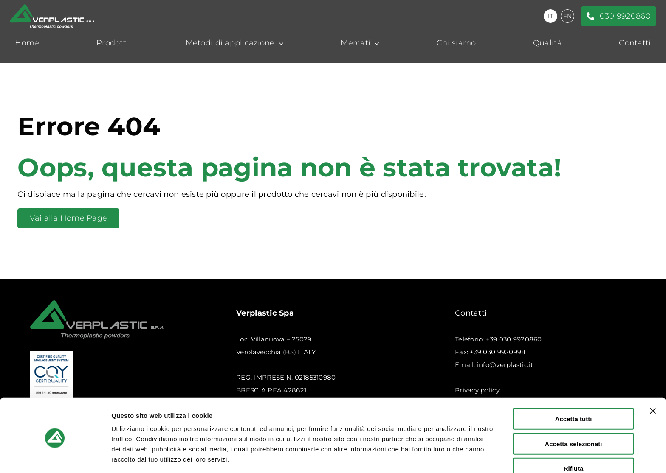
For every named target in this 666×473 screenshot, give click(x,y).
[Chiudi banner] (653, 380)
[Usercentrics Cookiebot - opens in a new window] (55, 456)
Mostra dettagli (447, 456)
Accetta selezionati (573, 413)
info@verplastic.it (505, 365)
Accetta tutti (573, 388)
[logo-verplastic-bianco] (52, 8)
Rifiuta (574, 438)
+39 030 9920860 (514, 339)
